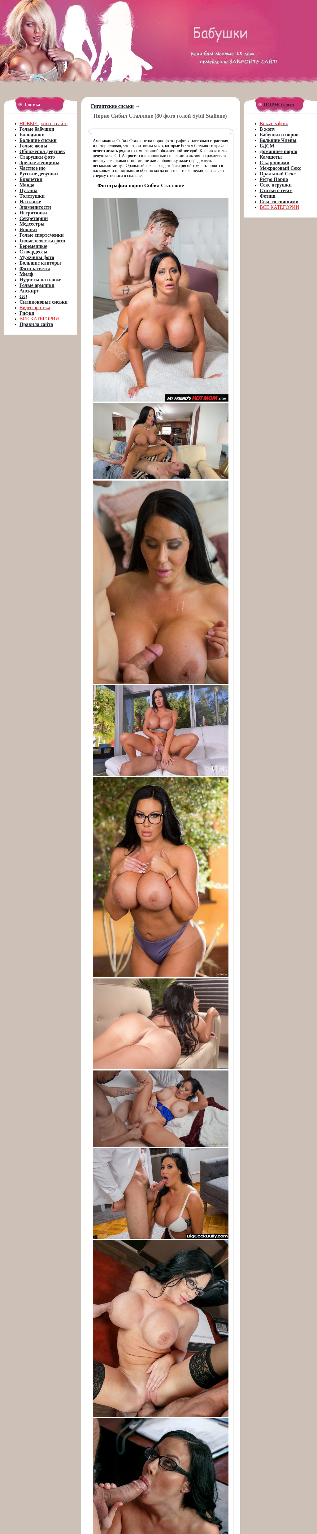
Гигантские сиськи (112, 106)
